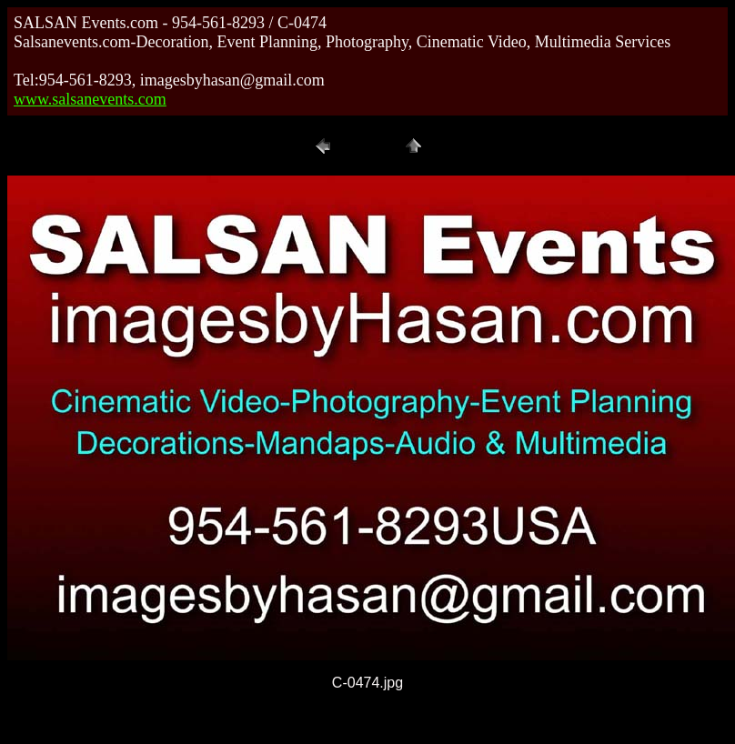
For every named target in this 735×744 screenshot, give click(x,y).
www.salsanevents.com (90, 99)
